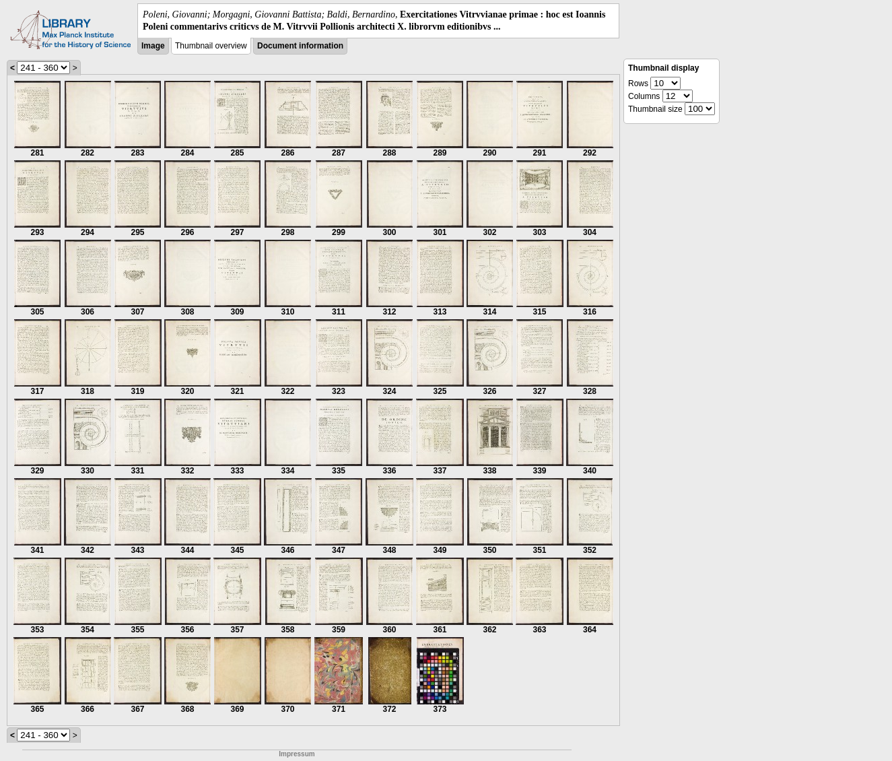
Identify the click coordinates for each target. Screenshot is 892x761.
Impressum (296, 754)
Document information (300, 46)
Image (153, 46)
